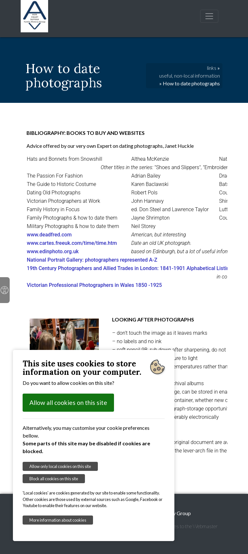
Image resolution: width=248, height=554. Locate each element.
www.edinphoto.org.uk (53, 251)
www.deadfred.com (49, 235)
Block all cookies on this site (53, 478)
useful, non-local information (189, 75)
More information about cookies (57, 520)
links (211, 68)
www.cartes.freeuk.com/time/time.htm (72, 243)
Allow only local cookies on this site (60, 466)
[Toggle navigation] (209, 16)
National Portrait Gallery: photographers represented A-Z (92, 260)
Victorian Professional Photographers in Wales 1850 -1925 (94, 285)
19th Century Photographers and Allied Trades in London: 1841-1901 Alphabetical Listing (130, 268)
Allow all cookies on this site (68, 402)
